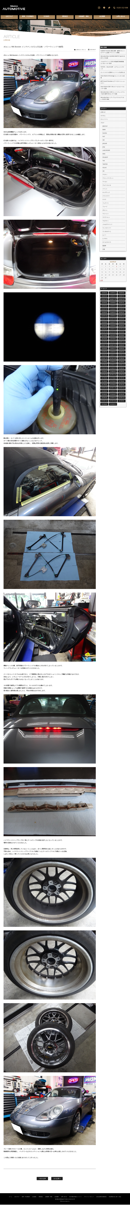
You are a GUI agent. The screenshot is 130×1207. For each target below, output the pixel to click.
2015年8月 (104, 406)
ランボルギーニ (106, 234)
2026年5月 (113, 295)
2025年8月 (113, 305)
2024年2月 (121, 315)
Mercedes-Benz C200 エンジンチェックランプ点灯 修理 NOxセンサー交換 (113, 95)
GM (103, 142)
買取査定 (41, 1199)
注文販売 (34, 1199)
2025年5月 (113, 308)
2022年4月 (113, 328)
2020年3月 (121, 354)
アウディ (104, 177)
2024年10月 (104, 311)
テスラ (104, 202)
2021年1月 (113, 344)
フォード (104, 209)
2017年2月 (113, 387)
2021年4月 (113, 341)
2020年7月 (113, 350)
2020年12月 (121, 344)
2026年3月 (104, 298)
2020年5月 (104, 354)
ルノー (104, 237)
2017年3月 (104, 387)
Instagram (99, 7)
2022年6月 (121, 324)
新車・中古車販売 (26, 1199)
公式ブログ (16, 1199)
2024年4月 (104, 315)
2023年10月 (104, 318)
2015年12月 (121, 400)
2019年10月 (113, 360)
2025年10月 (121, 301)
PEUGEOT (105, 159)
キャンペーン (104, 121)
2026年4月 (121, 295)
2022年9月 (121, 321)
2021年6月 (121, 337)
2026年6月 (104, 295)
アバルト (104, 184)
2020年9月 (121, 347)
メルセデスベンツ (107, 227)
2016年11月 (113, 390)
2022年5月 (104, 328)
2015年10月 (113, 403)
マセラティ (105, 223)
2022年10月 (113, 321)
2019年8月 (104, 364)
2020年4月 (113, 354)
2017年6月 (104, 383)
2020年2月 (104, 357)
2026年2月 (113, 298)
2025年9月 (104, 305)
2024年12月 (121, 308)
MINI (103, 156)
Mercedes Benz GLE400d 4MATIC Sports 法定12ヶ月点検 (113, 59)
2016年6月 (121, 393)
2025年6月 (104, 308)
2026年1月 (121, 298)
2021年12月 (121, 331)
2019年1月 (113, 367)
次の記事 (57, 1181)
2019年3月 (104, 367)
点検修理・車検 (48, 1199)
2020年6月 (121, 350)
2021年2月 (104, 344)
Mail (109, 7)
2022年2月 (104, 331)
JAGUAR (104, 146)
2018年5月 (121, 370)
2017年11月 (113, 377)
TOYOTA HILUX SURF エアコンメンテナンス (112, 70)
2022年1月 (113, 331)
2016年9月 (104, 393)
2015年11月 (104, 403)
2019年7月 (113, 364)
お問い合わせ (64, 1199)
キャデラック (106, 195)
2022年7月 (113, 324)
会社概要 (57, 1199)
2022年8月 (104, 324)
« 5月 (101, 283)
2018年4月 (104, 373)
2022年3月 (121, 328)
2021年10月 (113, 334)
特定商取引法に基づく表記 (115, 1199)
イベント (104, 191)
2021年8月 (104, 337)
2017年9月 (104, 380)
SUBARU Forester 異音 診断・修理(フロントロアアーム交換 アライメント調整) (113, 54)
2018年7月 (113, 370)
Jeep (103, 149)
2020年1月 (113, 357)
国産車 (104, 248)
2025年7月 (121, 305)
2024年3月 (113, 315)
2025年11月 (113, 301)
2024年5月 (121, 311)
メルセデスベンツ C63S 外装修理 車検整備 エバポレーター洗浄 (112, 65)
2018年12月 (121, 367)
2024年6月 (113, 311)
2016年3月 (121, 396)
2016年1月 (113, 400)
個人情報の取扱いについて (75, 1199)
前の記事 (42, 1181)
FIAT (103, 139)
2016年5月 (104, 396)
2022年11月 (104, 321)
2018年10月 (104, 370)
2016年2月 (104, 400)
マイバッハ (105, 216)
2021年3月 (121, 341)
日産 (103, 251)
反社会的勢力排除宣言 (101, 1199)
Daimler (104, 135)
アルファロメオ (106, 187)
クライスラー (106, 198)
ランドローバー (106, 230)
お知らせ (78, 52)
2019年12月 (121, 357)
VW (103, 173)
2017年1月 (121, 387)
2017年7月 (121, 380)
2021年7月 (113, 337)
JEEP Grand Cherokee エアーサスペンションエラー (113, 84)
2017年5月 (113, 383)
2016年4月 (113, 396)
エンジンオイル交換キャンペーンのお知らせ (113, 75)
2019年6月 (121, 364)
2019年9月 (121, 360)
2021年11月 (104, 334)
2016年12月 (104, 390)
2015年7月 (113, 406)
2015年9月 (121, 403)
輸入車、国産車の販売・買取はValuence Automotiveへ (39, 7)
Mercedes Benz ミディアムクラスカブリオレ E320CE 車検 (112, 100)
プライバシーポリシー (89, 1199)
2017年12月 (104, 377)
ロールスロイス (106, 244)
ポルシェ (84, 52)
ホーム (10, 1199)
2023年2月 (113, 318)
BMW (104, 132)
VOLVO (104, 170)
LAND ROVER (106, 153)
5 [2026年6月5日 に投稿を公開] (116, 268)
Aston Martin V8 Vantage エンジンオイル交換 (113, 79)
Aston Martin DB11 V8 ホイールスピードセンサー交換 (112, 90)
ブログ (102, 125)
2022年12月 (121, 318)
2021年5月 (104, 341)
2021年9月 (121, 334)
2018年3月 (113, 373)
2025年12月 (104, 301)
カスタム (103, 118)
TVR (103, 163)
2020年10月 (113, 347)
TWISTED (105, 166)
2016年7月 (113, 393)
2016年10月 (121, 390)
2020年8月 (104, 350)
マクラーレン (106, 219)
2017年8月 (113, 380)
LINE (104, 7)
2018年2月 (121, 373)
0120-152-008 (122, 8)
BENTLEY (105, 128)
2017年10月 (121, 377)
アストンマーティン (107, 180)
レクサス (104, 241)
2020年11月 (104, 347)
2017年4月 (121, 383)
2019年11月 (104, 360)
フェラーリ (105, 205)
